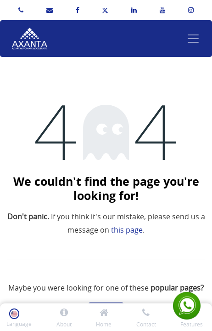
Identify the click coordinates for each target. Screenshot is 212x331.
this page (127, 230)
